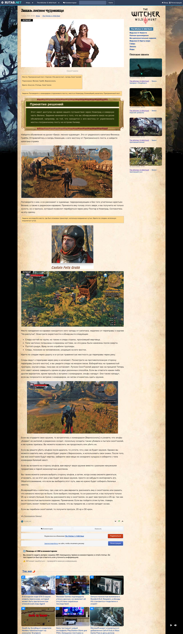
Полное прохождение (139, 35)
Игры (28, 3)
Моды (132, 49)
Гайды (132, 44)
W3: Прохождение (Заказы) (31, 516)
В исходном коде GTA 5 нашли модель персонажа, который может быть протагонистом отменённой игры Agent (36, 600)
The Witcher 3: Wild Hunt (46, 3)
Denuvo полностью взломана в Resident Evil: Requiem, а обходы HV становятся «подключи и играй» (105, 600)
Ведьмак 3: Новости (138, 33)
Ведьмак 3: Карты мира (140, 41)
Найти (111, 3)
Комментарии (69, 3)
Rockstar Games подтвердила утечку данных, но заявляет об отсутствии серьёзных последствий (71, 600)
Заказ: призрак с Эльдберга (143, 82)
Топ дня (27, 571)
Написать (98, 529)
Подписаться (115, 536)
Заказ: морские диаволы (143, 112)
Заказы (133, 46)
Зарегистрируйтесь (51, 543)
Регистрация (115, 543)
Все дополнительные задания (143, 38)
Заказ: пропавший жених (143, 141)
